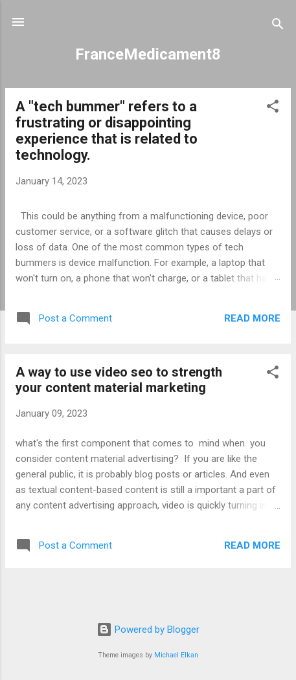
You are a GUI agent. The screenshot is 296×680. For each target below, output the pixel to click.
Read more (252, 318)
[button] (272, 108)
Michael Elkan (176, 655)
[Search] (278, 26)
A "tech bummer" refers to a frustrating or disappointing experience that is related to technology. (107, 130)
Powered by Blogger (148, 629)
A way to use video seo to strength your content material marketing (119, 379)
